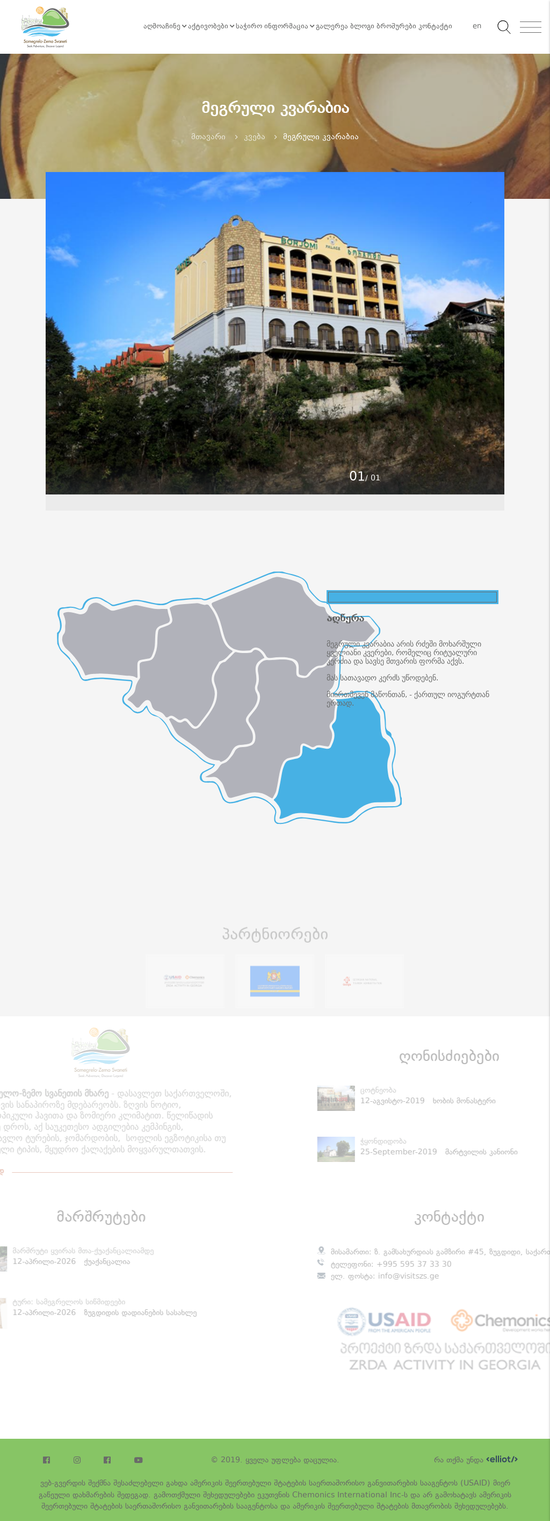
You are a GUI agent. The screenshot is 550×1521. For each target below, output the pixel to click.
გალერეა (332, 27)
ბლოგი (362, 27)
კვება (254, 137)
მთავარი (208, 137)
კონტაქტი (435, 27)
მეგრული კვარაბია (321, 137)
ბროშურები (396, 27)
